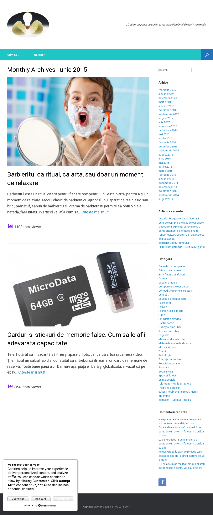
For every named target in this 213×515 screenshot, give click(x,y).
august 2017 (166, 118)
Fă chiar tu (165, 302)
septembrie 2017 (169, 114)
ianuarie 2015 (166, 178)
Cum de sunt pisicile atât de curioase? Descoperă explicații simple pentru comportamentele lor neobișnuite (181, 226)
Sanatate (164, 367)
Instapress (165, 419)
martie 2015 (165, 170)
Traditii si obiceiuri (169, 387)
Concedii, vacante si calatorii (176, 290)
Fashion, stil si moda (171, 310)
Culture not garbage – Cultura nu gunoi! (182, 246)
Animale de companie (172, 266)
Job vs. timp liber (169, 331)
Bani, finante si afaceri (172, 274)
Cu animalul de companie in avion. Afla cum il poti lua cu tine (181, 431)
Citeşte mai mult (95, 212)
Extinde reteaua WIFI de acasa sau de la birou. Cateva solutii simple (182, 455)
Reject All (40, 498)
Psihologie (165, 355)
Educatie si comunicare (172, 298)
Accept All (63, 498)
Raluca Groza (167, 451)
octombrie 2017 (168, 110)
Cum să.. (164, 294)
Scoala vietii (166, 371)
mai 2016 (164, 134)
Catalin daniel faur (169, 427)
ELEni (162, 463)
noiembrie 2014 (168, 187)
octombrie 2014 (168, 190)
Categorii (40, 54)
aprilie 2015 (165, 166)
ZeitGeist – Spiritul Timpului (175, 399)
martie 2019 (165, 101)
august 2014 (166, 199)
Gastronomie (166, 323)
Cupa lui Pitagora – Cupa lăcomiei (179, 218)
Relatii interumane (169, 363)
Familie (163, 306)
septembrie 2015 (169, 150)
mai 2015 (164, 162)
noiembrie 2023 (168, 98)
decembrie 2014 (168, 182)
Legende (164, 335)
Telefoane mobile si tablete (175, 383)
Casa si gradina (168, 282)
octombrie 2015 (168, 146)
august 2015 (166, 154)
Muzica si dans (168, 347)
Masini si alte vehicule (172, 339)
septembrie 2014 (169, 195)
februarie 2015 (167, 174)
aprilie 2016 (165, 138)
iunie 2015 (165, 158)
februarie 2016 (167, 142)
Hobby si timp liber (170, 327)
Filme (162, 315)
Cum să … (13, 54)
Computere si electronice (173, 286)
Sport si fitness (168, 375)
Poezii (162, 351)
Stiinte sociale (167, 379)
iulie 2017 (164, 122)
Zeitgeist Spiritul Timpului (174, 242)
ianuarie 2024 (166, 93)
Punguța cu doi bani (170, 359)
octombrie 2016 (168, 130)
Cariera (163, 278)
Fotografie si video (170, 318)
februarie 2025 (167, 89)
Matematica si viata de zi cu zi (176, 343)
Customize (18, 498)
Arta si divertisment (170, 270)
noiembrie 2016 (168, 126)
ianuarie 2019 (166, 106)
